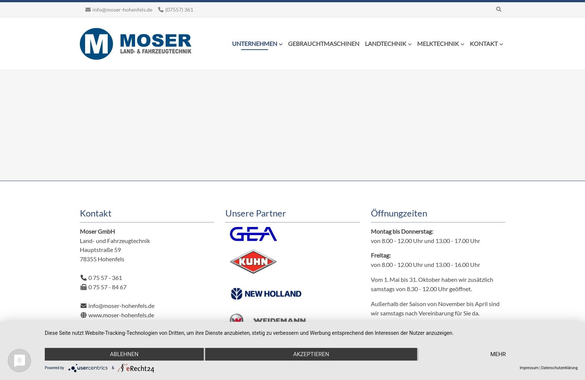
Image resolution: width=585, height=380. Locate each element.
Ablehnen (124, 354)
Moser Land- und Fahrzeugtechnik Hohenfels (135, 43)
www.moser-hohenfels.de (120, 314)
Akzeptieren (311, 354)
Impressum (529, 368)
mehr (498, 354)
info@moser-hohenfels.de (122, 9)
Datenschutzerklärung (559, 368)
